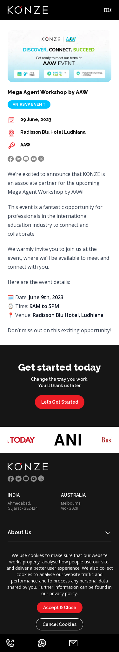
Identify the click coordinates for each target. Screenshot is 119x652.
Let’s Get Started (59, 402)
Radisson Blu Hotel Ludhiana (53, 132)
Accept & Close (59, 607)
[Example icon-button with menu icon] (107, 10)
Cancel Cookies (59, 624)
